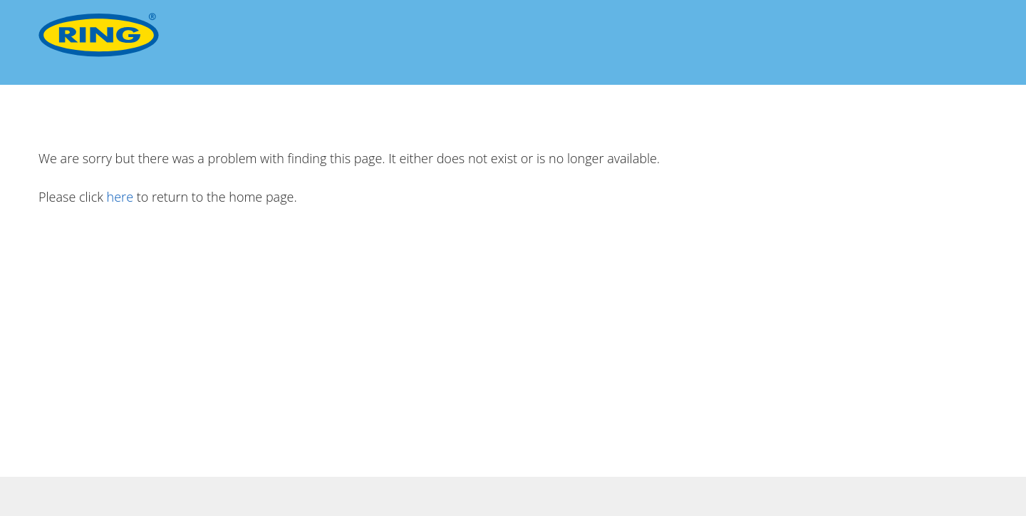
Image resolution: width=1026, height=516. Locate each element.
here (120, 196)
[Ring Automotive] (99, 35)
